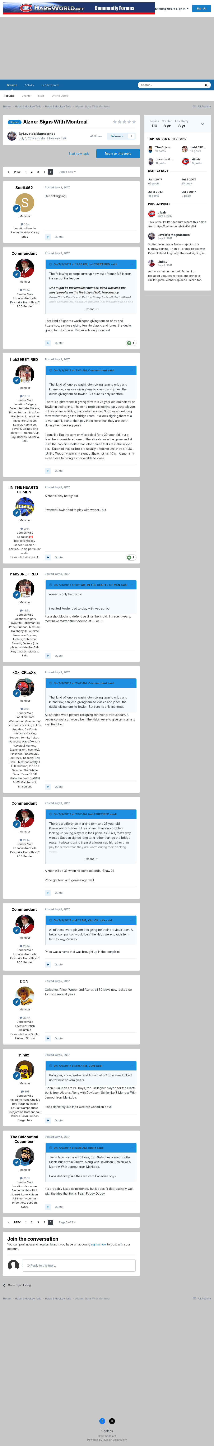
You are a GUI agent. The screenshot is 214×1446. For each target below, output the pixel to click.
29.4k (25, 1017)
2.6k (24, 528)
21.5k (25, 1178)
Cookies (107, 1431)
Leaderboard (50, 85)
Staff (41, 95)
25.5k (25, 290)
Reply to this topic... (42, 1265)
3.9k (24, 708)
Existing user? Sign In (172, 8)
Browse (12, 86)
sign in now (98, 1244)
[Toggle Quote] (51, 264)
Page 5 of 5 (67, 171)
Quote (59, 236)
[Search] (159, 85)
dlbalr (196, 159)
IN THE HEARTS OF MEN (24, 489)
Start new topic (79, 153)
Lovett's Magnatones (39, 133)
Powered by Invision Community (107, 1439)
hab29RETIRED (99, 264)
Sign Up (201, 8)
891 (25, 1091)
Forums (9, 95)
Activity (29, 85)
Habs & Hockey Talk (52, 138)
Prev (17, 171)
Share (96, 136)
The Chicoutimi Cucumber (24, 1139)
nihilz (24, 1055)
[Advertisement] (107, 48)
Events (26, 95)
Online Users (60, 95)
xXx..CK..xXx (24, 672)
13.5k (25, 396)
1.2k (25, 224)
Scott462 (24, 187)
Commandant (24, 253)
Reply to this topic (118, 153)
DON (24, 981)
